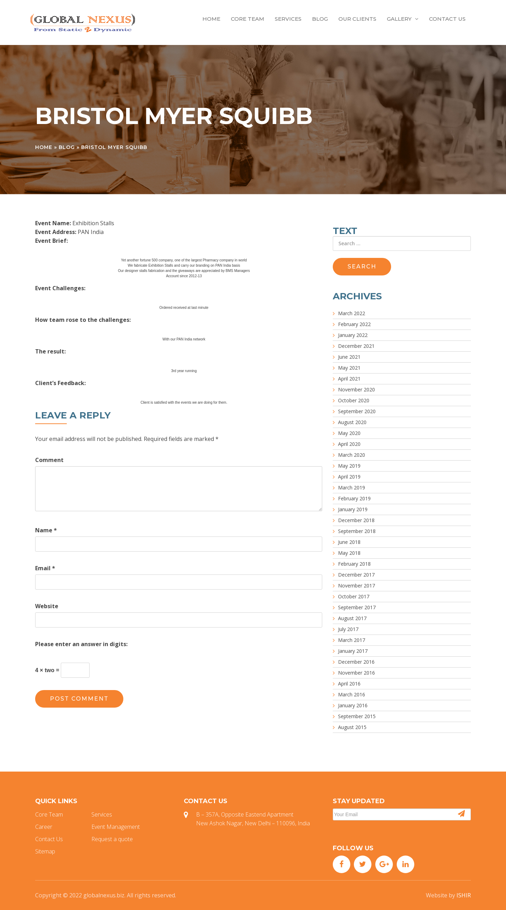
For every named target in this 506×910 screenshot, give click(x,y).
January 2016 (353, 705)
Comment (49, 460)
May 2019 (349, 465)
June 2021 (349, 356)
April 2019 (349, 476)
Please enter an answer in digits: (81, 644)
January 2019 (353, 509)
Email (45, 568)
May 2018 (349, 553)
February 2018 (354, 563)
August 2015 (352, 727)
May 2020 (349, 433)
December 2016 (356, 661)
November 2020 (356, 389)
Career (43, 827)
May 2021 (349, 367)
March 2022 (351, 313)
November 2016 (356, 672)
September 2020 (357, 411)
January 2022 (353, 335)
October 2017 (353, 596)
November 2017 (356, 585)
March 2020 (351, 454)
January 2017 (353, 651)
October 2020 (353, 400)
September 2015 (357, 716)
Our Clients (357, 18)
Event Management (115, 827)
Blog (320, 18)
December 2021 (356, 346)
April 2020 (349, 444)
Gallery (403, 18)
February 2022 (354, 324)
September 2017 (357, 607)
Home (211, 18)
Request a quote (112, 839)
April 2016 (349, 683)
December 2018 (356, 520)
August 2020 (352, 422)
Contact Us (447, 18)
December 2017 (356, 574)
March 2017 (351, 640)
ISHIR (463, 895)
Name (46, 530)
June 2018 (349, 542)
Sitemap (45, 851)
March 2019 (351, 487)
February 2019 (354, 498)
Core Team (247, 18)
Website (46, 606)
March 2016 (351, 694)
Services (288, 18)
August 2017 (352, 618)
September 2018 (357, 531)
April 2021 (349, 378)
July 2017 (348, 629)
